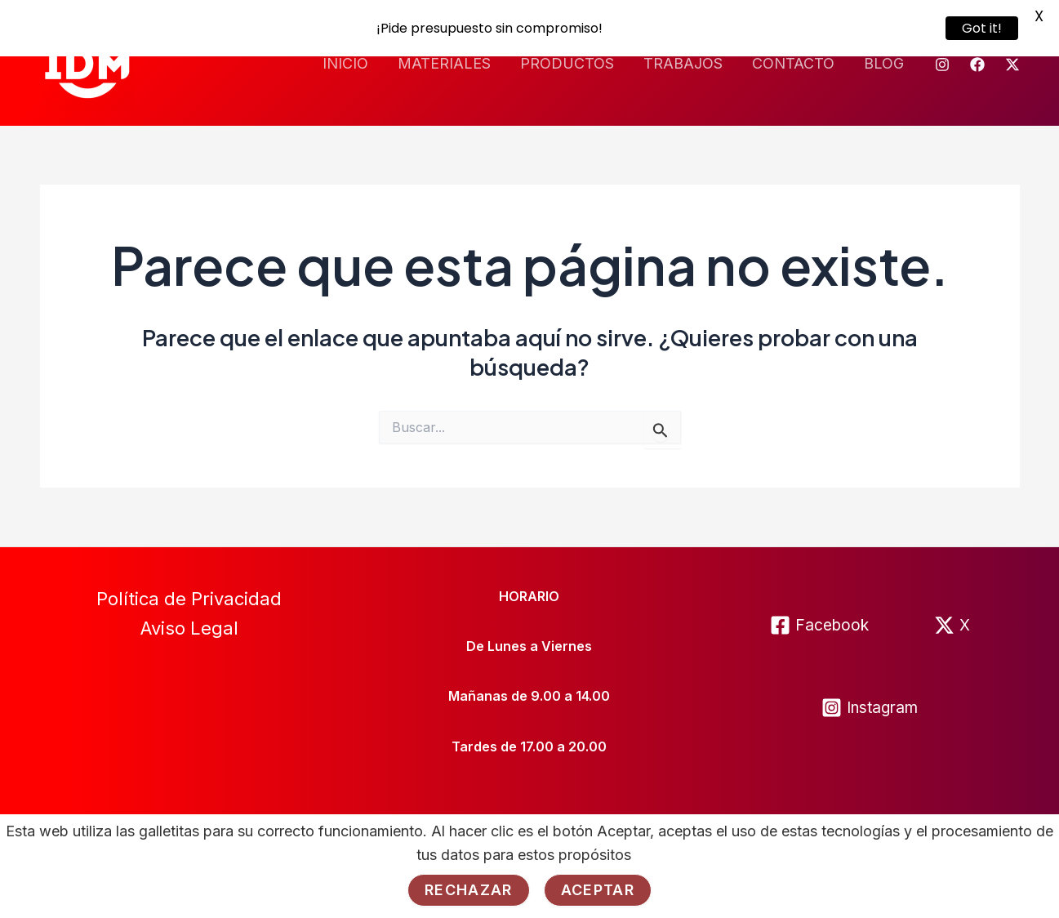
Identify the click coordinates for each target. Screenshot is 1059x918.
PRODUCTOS (567, 61)
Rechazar (469, 889)
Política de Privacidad (189, 597)
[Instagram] (942, 63)
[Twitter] (1012, 63)
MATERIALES (444, 61)
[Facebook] (977, 63)
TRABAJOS (683, 61)
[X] (952, 623)
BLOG (884, 61)
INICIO (345, 61)
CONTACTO (793, 61)
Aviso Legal (189, 627)
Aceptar (597, 889)
